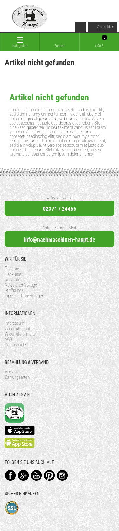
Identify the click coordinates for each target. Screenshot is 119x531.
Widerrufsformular (20, 334)
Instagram (62, 475)
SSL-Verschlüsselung (12, 508)
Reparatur (13, 279)
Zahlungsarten (17, 377)
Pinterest (49, 475)
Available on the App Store (20, 430)
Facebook (10, 475)
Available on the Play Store (20, 443)
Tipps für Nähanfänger (24, 295)
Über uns (12, 268)
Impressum (14, 323)
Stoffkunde (14, 290)
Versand (12, 371)
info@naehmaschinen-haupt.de (59, 239)
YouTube (36, 475)
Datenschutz (15, 344)
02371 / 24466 (59, 208)
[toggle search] (59, 42)
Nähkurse (13, 274)
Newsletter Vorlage (21, 285)
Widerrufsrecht (17, 328)
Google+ (23, 475)
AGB (8, 339)
